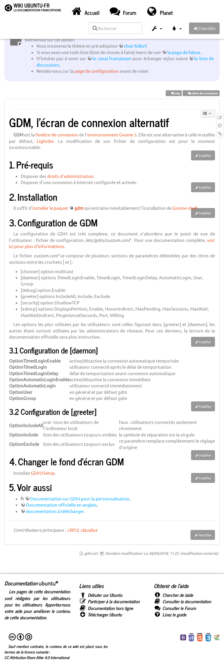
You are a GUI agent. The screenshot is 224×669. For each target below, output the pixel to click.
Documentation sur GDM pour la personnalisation (80, 498)
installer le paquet (50, 208)
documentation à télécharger (55, 511)
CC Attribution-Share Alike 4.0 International (36, 657)
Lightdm (45, 141)
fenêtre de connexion (201, 93)
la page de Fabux (183, 52)
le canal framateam (111, 58)
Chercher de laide (173, 595)
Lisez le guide (170, 614)
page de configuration (96, 71)
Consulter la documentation (182, 601)
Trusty (173, 93)
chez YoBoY (135, 45)
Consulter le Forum (175, 608)
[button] (157, 29)
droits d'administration (70, 176)
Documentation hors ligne (106, 608)
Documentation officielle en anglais (61, 504)
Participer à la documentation (109, 601)
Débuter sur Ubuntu (100, 595)
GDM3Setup (43, 473)
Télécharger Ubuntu (100, 614)
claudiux (88, 530)
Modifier (205, 155)
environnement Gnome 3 (111, 134)
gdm (78, 208)
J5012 (72, 530)
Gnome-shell (184, 208)
